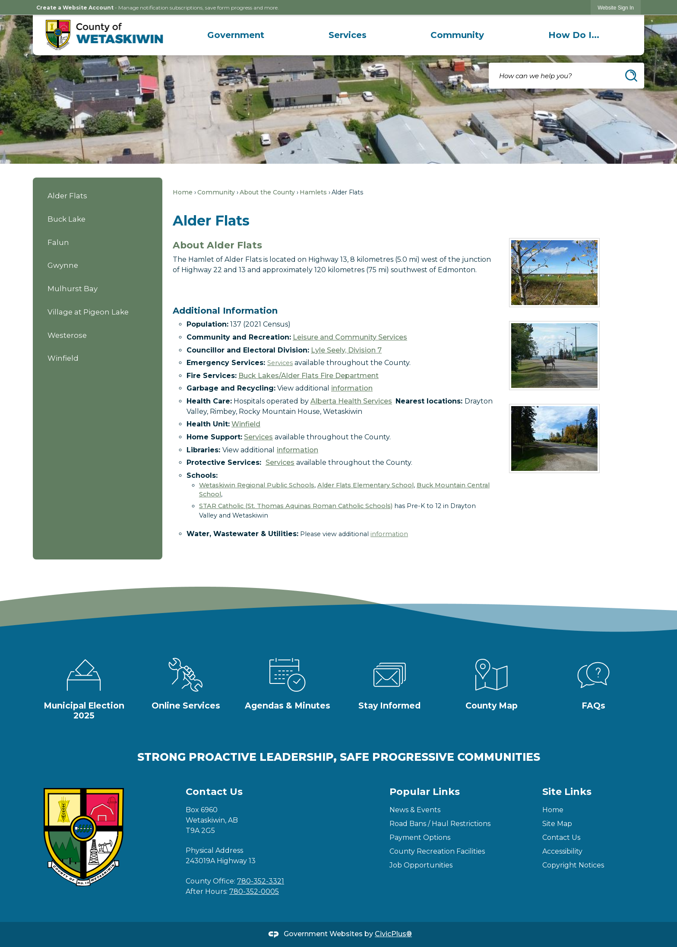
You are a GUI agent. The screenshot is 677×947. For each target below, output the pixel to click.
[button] (631, 76)
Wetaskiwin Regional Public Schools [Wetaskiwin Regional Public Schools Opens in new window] (256, 485)
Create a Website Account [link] (75, 7)
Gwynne (62, 265)
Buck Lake (66, 219)
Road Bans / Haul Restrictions (439, 824)
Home (183, 192)
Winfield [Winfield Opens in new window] (245, 424)
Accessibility (562, 851)
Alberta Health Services (351, 401)
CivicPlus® (393, 934)
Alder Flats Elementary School (365, 485)
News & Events (414, 810)
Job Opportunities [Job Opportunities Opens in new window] (420, 865)
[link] (616, 7)
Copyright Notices (573, 865)
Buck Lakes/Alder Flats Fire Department (308, 376)
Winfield (63, 358)
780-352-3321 (260, 881)
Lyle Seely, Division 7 (346, 350)
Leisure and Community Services (350, 337)
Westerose (67, 335)
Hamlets (313, 192)
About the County (267, 192)
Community (216, 192)
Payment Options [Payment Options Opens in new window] (419, 837)
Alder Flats (67, 195)
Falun (58, 242)
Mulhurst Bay (72, 288)
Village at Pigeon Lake (88, 312)
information (352, 388)
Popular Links (424, 792)
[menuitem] (235, 35)
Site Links (567, 792)
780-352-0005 (254, 891)
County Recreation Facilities (437, 851)
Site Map (557, 824)
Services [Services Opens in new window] (280, 462)
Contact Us (561, 837)
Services (280, 363)
